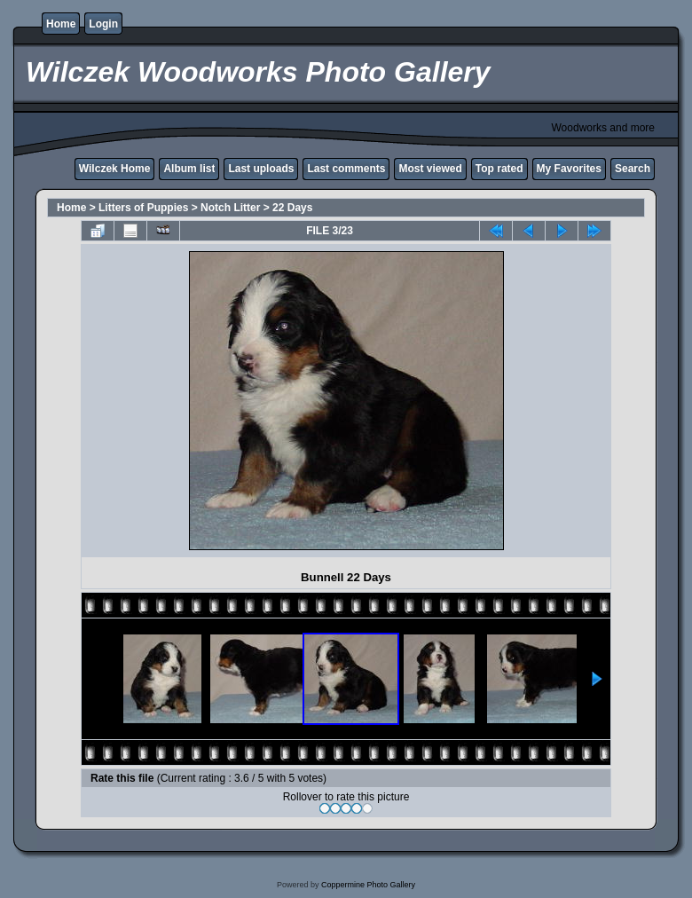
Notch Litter (230, 207)
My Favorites (569, 168)
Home (60, 24)
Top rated (499, 168)
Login (103, 24)
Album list (189, 168)
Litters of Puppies (143, 207)
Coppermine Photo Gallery (368, 884)
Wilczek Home (115, 168)
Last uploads (261, 168)
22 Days (292, 207)
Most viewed (429, 168)
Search (632, 168)
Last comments (346, 168)
